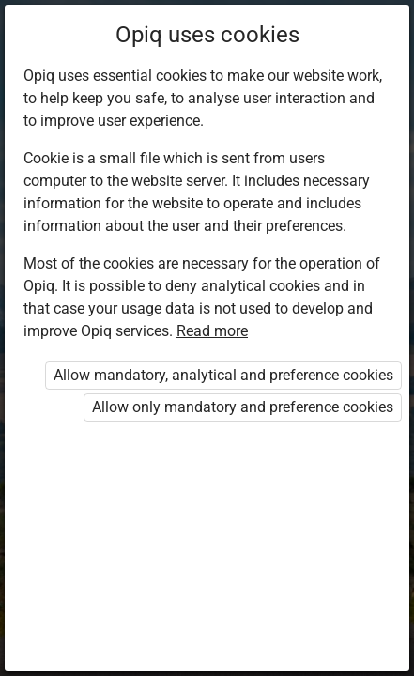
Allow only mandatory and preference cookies (242, 407)
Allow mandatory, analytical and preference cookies (223, 375)
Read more (212, 331)
